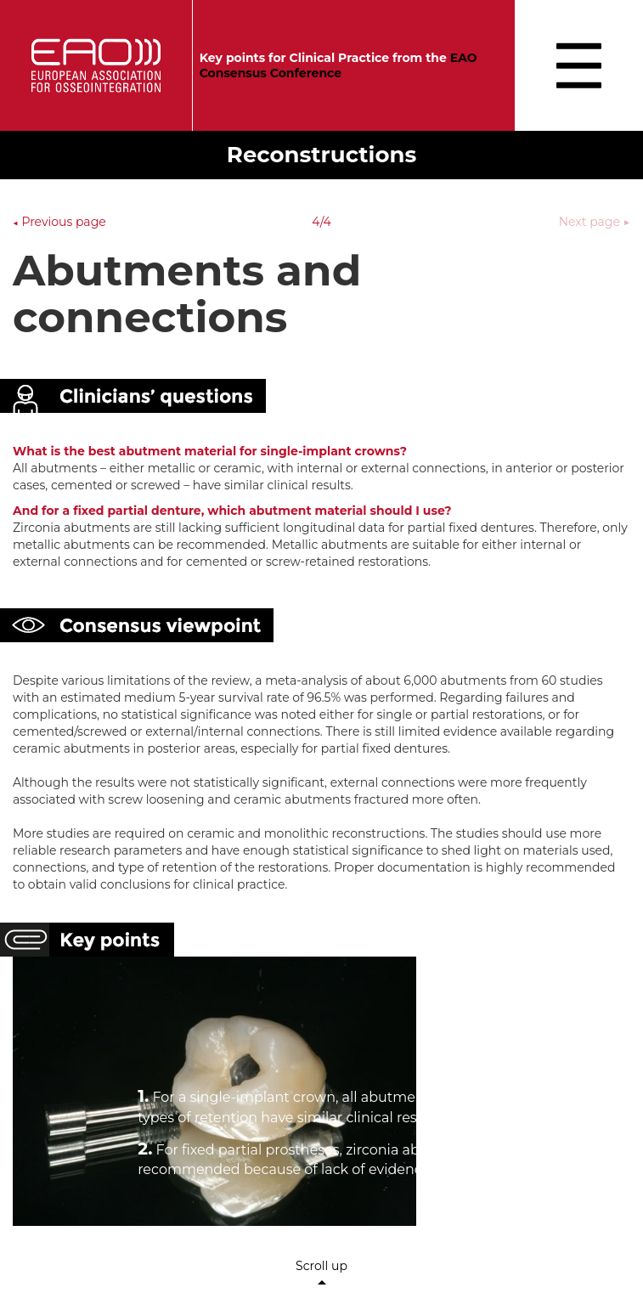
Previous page (59, 221)
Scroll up (321, 1272)
